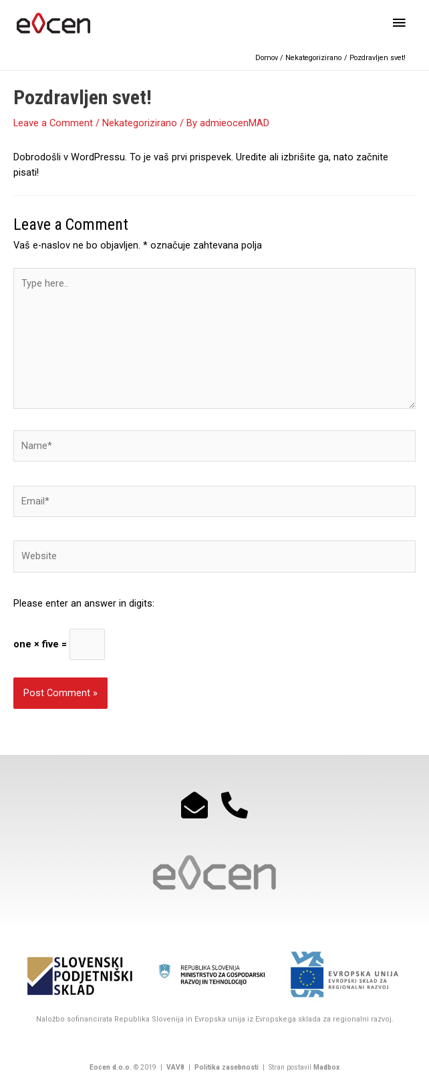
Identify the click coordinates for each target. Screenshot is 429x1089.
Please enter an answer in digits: (83, 603)
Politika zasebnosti (225, 1067)
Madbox (326, 1067)
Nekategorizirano (139, 123)
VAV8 (175, 1067)
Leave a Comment (53, 123)
